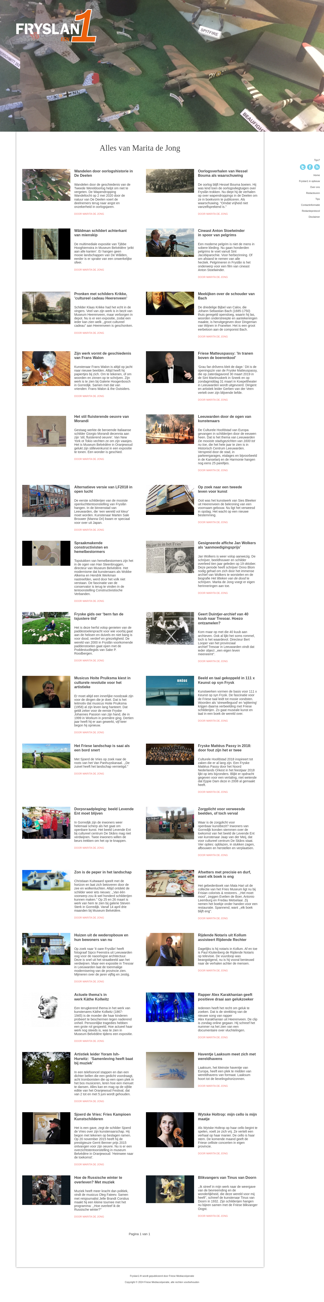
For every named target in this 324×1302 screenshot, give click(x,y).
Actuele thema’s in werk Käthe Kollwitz (92, 996)
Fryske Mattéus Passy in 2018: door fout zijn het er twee (224, 748)
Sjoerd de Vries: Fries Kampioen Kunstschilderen (102, 1116)
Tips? (317, 160)
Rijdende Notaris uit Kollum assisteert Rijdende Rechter (222, 937)
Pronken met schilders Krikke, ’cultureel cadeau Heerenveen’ (100, 296)
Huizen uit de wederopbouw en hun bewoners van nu (101, 937)
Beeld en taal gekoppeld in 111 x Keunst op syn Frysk (226, 680)
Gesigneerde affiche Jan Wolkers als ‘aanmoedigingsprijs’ (227, 545)
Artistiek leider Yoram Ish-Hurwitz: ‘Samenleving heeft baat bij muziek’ (103, 1058)
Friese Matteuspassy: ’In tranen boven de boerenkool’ (225, 355)
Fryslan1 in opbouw (309, 181)
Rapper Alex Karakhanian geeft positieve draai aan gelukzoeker (226, 996)
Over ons (315, 187)
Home (316, 175)
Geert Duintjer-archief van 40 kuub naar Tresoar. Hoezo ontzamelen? (223, 618)
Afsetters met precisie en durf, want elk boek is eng (224, 874)
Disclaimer (314, 216)
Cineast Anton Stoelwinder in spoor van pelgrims (221, 232)
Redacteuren (313, 193)
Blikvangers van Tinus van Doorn (227, 1177)
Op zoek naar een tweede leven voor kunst (220, 489)
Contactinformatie (310, 205)
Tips (318, 199)
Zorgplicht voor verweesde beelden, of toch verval (221, 811)
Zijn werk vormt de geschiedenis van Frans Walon (102, 355)
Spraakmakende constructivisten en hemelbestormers (91, 547)
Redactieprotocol (311, 210)
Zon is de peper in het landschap (103, 872)
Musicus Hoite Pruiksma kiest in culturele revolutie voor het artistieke (102, 682)
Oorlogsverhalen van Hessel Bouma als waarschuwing (222, 173)
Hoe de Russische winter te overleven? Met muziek (98, 1179)
